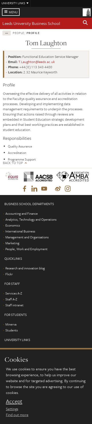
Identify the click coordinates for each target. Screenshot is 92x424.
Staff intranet (14, 305)
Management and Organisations (27, 237)
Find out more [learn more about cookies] (17, 414)
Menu (13, 12)
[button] (85, 23)
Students (11, 330)
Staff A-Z (11, 299)
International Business (20, 231)
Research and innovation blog (25, 268)
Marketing (12, 243)
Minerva (10, 324)
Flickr (9, 274)
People (18, 33)
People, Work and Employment (26, 248)
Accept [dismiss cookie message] (14, 401)
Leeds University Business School (31, 23)
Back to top (13, 163)
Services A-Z (13, 293)
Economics (12, 225)
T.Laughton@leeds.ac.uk (36, 61)
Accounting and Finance (21, 213)
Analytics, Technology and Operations (30, 219)
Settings (12, 408)
